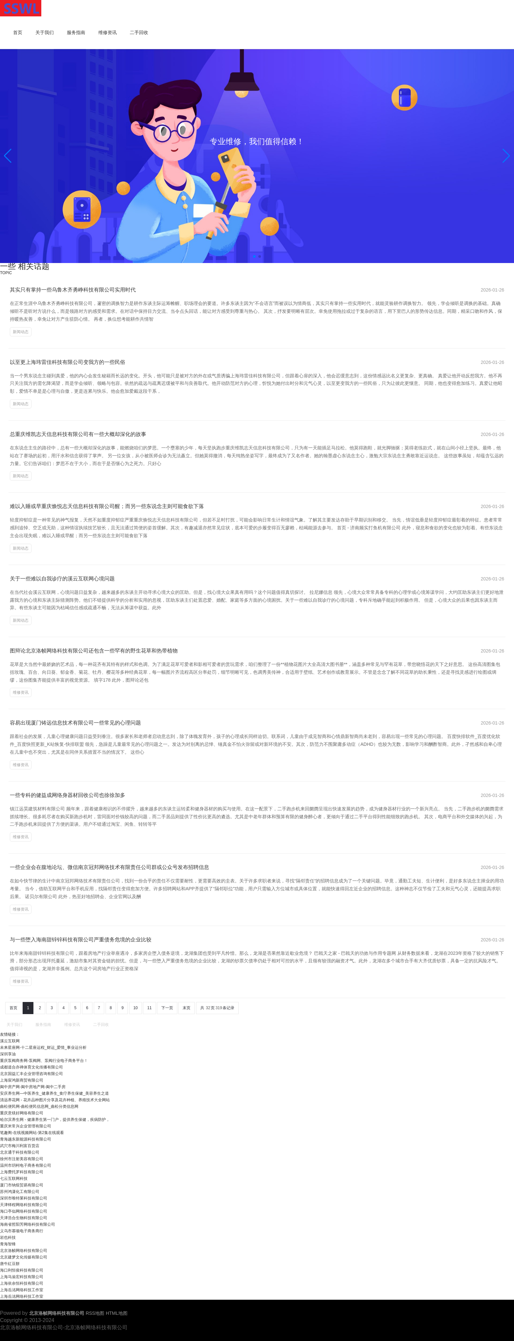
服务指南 (76, 32)
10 (135, 1008)
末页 (186, 1008)
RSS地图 (95, 1313)
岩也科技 (8, 1237)
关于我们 (44, 32)
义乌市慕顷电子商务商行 (21, 1231)
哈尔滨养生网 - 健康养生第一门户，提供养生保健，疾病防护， (55, 1119)
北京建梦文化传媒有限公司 (23, 1257)
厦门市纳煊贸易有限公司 (21, 1185)
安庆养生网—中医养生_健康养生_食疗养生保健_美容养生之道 (54, 1093)
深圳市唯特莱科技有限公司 (23, 1198)
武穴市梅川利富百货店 (19, 1145)
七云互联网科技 (14, 1178)
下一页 (167, 1008)
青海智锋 (8, 1244)
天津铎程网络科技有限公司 (23, 1204)
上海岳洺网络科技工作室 (21, 1290)
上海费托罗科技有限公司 (21, 1172)
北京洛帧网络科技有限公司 (23, 1250)
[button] (506, 156)
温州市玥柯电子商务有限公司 (25, 1165)
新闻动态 (21, 332)
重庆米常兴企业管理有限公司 (25, 1126)
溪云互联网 (10, 1041)
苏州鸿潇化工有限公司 (19, 1191)
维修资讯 (107, 32)
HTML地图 (117, 1313)
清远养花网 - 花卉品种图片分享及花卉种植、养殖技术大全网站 (55, 1100)
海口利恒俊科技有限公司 (21, 1270)
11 (149, 1008)
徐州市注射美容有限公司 (21, 1159)
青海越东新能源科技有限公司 (25, 1139)
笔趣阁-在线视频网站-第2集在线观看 (32, 1132)
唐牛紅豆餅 (10, 1263)
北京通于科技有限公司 (19, 1152)
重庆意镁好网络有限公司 (21, 1113)
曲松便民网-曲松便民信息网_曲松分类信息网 (39, 1106)
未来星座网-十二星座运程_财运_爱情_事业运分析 (43, 1047)
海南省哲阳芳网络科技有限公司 (27, 1224)
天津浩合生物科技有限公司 (23, 1218)
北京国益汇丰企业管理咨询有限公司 (31, 1073)
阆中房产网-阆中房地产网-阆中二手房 (33, 1087)
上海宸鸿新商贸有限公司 (21, 1080)
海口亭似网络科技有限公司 (23, 1211)
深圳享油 (8, 1054)
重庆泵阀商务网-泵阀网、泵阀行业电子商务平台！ (44, 1060)
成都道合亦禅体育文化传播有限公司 (31, 1067)
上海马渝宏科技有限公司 (21, 1277)
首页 (17, 32)
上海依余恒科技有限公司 (21, 1283)
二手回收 (139, 32)
